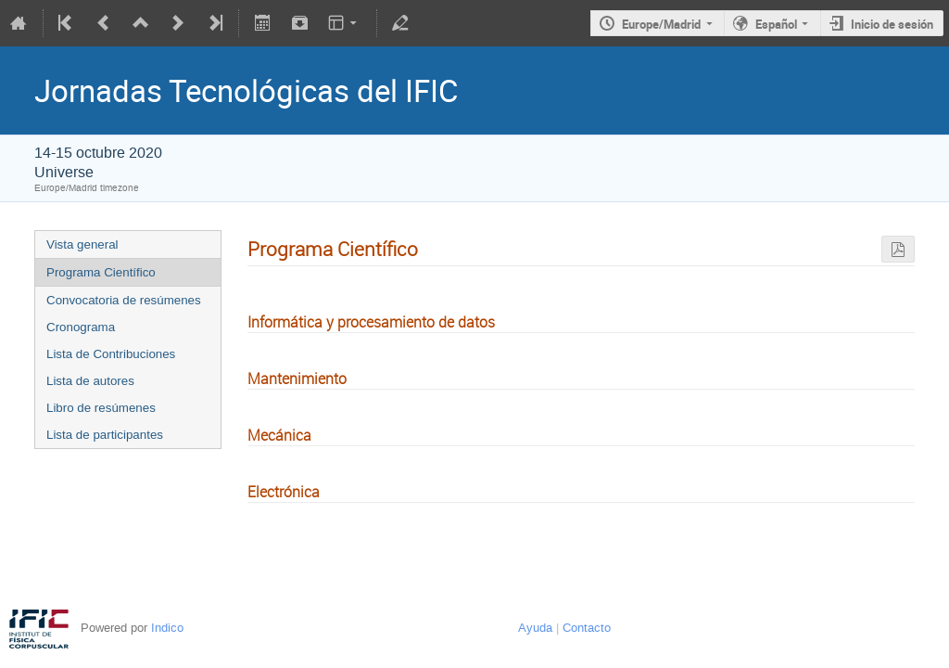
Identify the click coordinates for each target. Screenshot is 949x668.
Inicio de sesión (892, 24)
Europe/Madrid (661, 24)
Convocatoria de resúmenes (123, 300)
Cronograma (80, 327)
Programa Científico (101, 272)
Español (776, 24)
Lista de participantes (104, 435)
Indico (167, 628)
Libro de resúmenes (101, 408)
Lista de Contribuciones (110, 354)
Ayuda (535, 628)
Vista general (82, 244)
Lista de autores (90, 381)
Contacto (587, 628)
